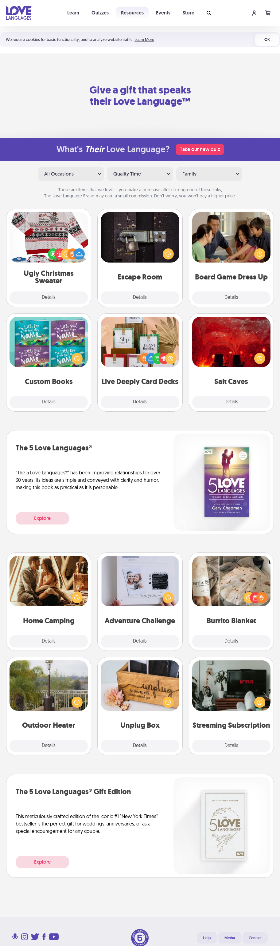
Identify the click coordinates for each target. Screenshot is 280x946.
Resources (132, 13)
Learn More (144, 39)
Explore (42, 518)
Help (207, 938)
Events (163, 13)
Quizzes (100, 13)
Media (229, 938)
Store (188, 13)
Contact (255, 938)
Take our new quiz (200, 149)
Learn (73, 13)
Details (49, 297)
